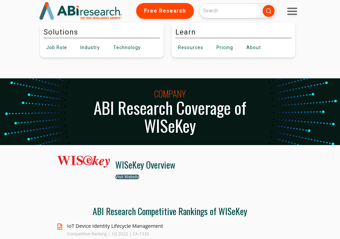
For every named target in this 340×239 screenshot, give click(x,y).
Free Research (165, 11)
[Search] (230, 11)
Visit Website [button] (127, 177)
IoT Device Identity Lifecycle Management (115, 225)
